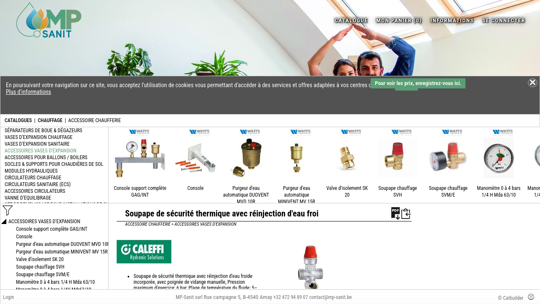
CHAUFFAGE (50, 120)
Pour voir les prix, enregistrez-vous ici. (418, 83)
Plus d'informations (28, 91)
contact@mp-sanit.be (330, 297)
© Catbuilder (511, 298)
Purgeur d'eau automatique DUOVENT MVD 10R (246, 195)
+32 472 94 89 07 (290, 297)
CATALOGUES (18, 120)
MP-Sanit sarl (189, 297)
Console (195, 188)
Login (8, 297)
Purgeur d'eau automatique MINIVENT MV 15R (296, 195)
